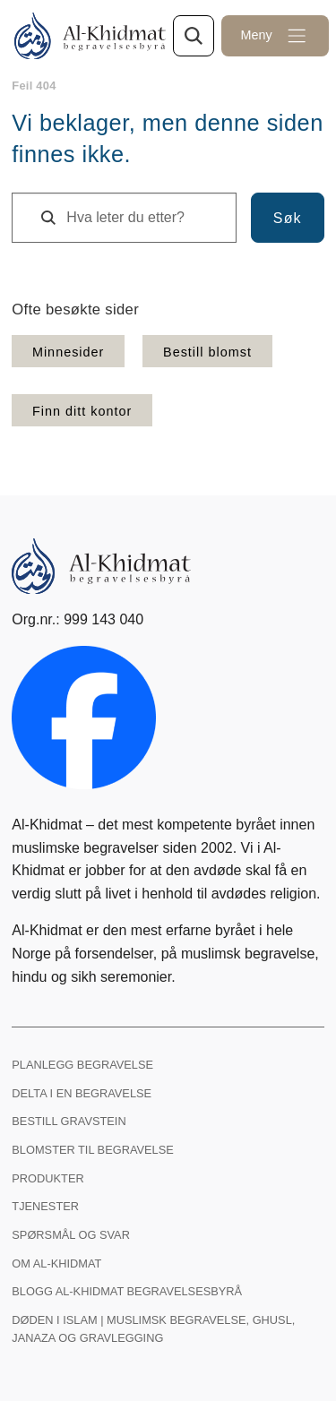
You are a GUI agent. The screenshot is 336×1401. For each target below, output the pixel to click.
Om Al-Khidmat (56, 1263)
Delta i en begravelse (81, 1093)
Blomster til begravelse (92, 1149)
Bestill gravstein (68, 1121)
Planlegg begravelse (82, 1064)
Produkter (47, 1178)
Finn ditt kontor (82, 411)
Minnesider (68, 352)
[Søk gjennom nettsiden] (193, 35)
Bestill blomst (207, 352)
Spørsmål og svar (71, 1235)
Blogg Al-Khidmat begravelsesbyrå (127, 1291)
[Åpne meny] (275, 35)
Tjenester (45, 1206)
